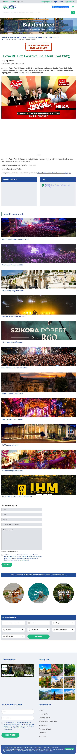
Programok (54, 37)
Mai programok (46, 2)
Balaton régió (15, 37)
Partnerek (42, 737)
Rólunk (41, 715)
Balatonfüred (43, 37)
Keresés (38, 641)
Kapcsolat (42, 741)
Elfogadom (69, 749)
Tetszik (8, 679)
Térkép (58, 2)
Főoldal (4, 37)
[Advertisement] (38, 147)
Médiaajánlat (43, 718)
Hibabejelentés (44, 722)
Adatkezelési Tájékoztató (21, 564)
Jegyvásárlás (69, 2)
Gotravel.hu (12, 671)
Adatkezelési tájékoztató (48, 726)
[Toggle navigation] (73, 7)
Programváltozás (45, 734)
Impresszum (43, 730)
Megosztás (29, 679)
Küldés (7, 569)
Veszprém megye (28, 37)
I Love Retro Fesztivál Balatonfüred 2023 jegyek (54, 177)
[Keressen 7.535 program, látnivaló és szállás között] (36, 12)
